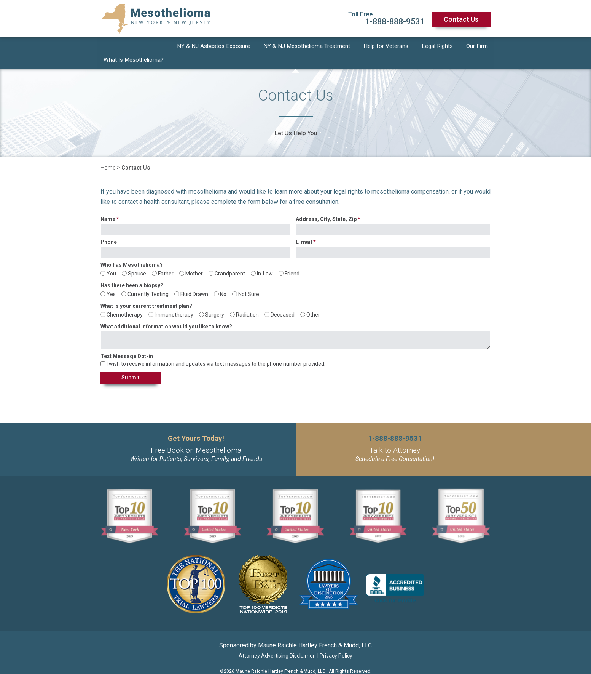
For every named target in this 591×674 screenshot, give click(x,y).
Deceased (283, 302)
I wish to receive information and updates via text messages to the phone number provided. (216, 351)
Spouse (137, 261)
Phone (108, 229)
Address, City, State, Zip (326, 207)
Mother (194, 261)
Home (108, 155)
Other (313, 302)
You (111, 261)
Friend (292, 261)
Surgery (214, 302)
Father (166, 261)
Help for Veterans (387, 47)
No (223, 282)
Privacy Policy (336, 644)
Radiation (247, 302)
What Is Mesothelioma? (133, 47)
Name (107, 207)
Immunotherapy (174, 302)
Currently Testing (148, 282)
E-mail (304, 229)
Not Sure (248, 282)
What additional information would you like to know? (166, 314)
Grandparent (230, 261)
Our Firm (478, 47)
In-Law (265, 261)
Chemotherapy (125, 302)
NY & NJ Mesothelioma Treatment (308, 47)
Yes (111, 282)
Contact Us (461, 19)
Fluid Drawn (194, 282)
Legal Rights (439, 47)
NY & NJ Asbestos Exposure (214, 47)
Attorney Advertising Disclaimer (277, 644)
